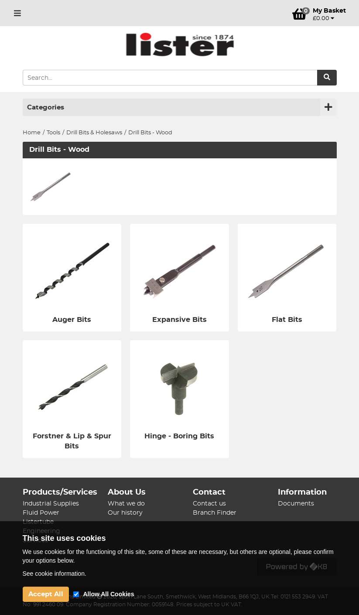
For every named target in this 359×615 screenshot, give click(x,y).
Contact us (209, 504)
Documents (296, 504)
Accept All (45, 594)
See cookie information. (54, 573)
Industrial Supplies (51, 504)
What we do (126, 504)
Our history (125, 513)
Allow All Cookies (108, 594)
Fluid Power (41, 513)
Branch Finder (214, 513)
